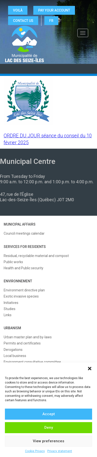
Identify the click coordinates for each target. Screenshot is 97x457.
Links (8, 315)
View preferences (48, 441)
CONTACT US (23, 21)
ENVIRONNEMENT (18, 281)
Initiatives (11, 303)
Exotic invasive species (21, 296)
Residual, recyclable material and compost (36, 256)
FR (51, 21)
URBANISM (12, 328)
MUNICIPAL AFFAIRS (20, 224)
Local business (15, 356)
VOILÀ (18, 10)
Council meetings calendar (24, 233)
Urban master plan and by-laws (28, 337)
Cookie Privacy (35, 451)
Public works (13, 262)
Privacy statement (59, 451)
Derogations (13, 350)
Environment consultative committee (32, 362)
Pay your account (54, 10)
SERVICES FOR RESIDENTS (25, 247)
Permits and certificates (22, 343)
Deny (48, 427)
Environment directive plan (24, 290)
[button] (89, 368)
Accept (48, 414)
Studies (9, 309)
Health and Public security (23, 268)
